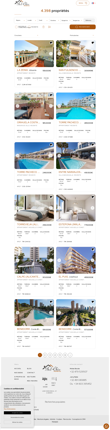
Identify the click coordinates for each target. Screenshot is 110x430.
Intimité (52, 419)
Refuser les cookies (17, 422)
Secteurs (31, 377)
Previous (17, 53)
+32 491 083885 (78, 380)
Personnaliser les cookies (17, 417)
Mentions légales (43, 419)
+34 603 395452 (83, 383)
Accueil (17, 368)
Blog (29, 368)
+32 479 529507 (78, 371)
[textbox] (21, 20)
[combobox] (20, 20)
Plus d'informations (9, 409)
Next (51, 53)
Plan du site (67, 419)
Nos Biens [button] (18, 373)
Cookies (59, 419)
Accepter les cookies (17, 413)
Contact (31, 373)
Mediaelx (55, 422)
